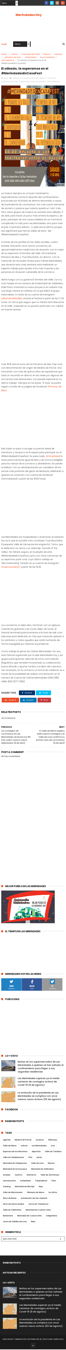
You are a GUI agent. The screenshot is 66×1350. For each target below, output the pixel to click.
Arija (41, 1187)
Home (4, 44)
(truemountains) (10, 567)
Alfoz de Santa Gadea (13, 1204)
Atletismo (31, 1175)
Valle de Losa (37, 1163)
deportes (36, 1152)
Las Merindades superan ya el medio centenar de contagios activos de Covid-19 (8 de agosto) (39, 1082)
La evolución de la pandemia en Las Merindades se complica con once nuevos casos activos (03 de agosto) (39, 1096)
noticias (58, 54)
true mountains (47, 57)
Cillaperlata (51, 1216)
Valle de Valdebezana (13, 1158)
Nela (33, 1222)
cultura (14, 54)
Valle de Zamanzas (50, 1175)
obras (39, 1158)
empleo (6, 1175)
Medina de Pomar (23, 1140)
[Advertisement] (33, 844)
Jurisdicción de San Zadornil (34, 1198)
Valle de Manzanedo (13, 1193)
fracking (7, 1187)
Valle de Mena (9, 1146)
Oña (30, 1158)
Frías (53, 1181)
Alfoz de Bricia (9, 1198)
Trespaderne (41, 1181)
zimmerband (7, 60)
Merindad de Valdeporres (15, 1163)
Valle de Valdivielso (12, 1210)
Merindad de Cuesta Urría (29, 1216)
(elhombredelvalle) (11, 299)
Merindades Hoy (29, 15)
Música (47, 54)
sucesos (40, 1140)
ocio (53, 1146)
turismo (18, 1175)
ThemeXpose (20, 1339)
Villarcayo (52, 1140)
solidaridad (30, 57)
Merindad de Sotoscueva (15, 1169)
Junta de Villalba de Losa (15, 1222)
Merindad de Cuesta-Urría (38, 1210)
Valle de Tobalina (53, 1152)
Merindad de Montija (24, 1187)
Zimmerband (53, 456)
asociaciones (9, 1181)
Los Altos (52, 1193)
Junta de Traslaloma (38, 1204)
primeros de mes (13, 57)
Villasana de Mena (35, 1193)
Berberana (8, 1216)
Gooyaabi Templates (53, 1339)
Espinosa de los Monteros (15, 1152)
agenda (6, 1140)
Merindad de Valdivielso (42, 1169)
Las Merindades (39, 1146)
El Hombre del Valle (31, 54)
